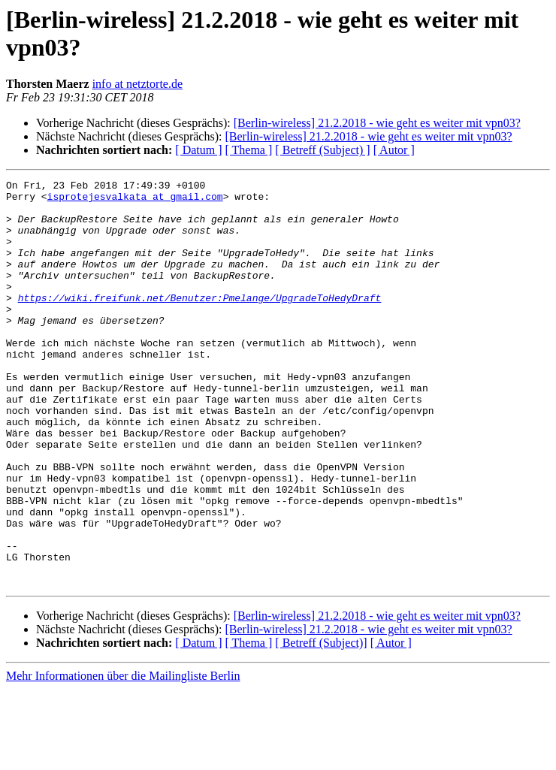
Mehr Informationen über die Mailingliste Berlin (123, 756)
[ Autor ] (394, 149)
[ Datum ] (198, 149)
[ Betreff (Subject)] (321, 723)
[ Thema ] (249, 149)
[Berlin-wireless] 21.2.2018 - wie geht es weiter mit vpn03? (377, 122)
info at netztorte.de (137, 83)
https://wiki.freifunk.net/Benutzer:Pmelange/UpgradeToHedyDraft (200, 322)
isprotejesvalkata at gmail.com (135, 200)
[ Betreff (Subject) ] (322, 149)
